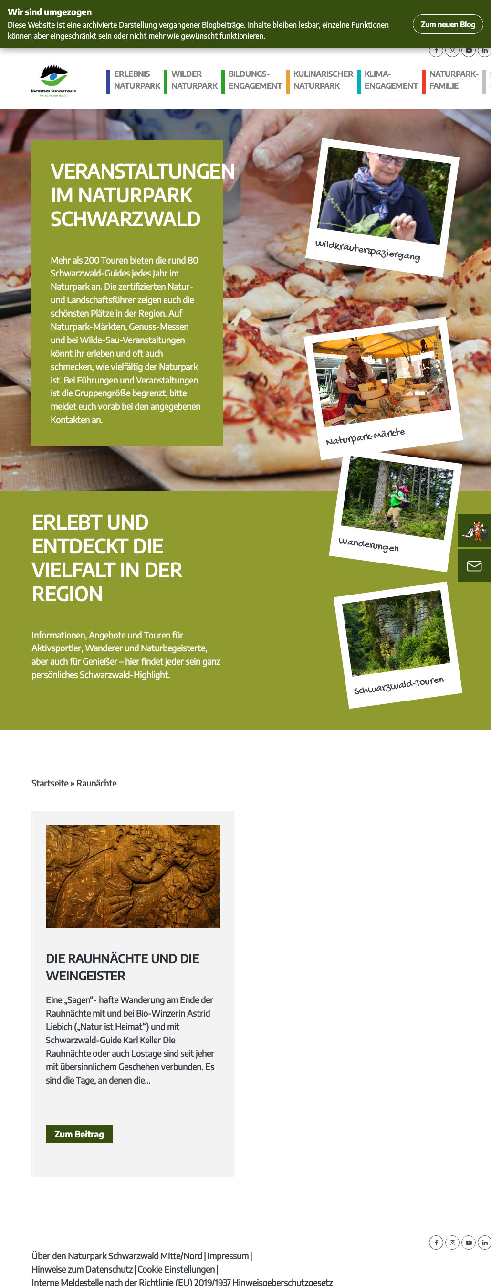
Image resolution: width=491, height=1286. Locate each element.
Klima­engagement (391, 80)
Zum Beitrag (79, 1133)
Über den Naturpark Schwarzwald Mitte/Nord (116, 1255)
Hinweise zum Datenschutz (82, 1269)
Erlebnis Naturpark (137, 80)
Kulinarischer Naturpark (323, 80)
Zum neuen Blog (448, 24)
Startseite (49, 782)
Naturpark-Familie (454, 80)
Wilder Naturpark (194, 80)
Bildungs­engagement (255, 80)
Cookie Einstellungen (176, 1269)
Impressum (228, 1255)
